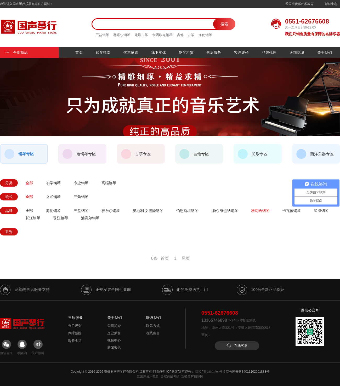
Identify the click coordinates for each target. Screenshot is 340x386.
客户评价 (241, 52)
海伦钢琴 (205, 35)
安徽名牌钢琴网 (192, 376)
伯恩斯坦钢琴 (187, 211)
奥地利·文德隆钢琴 (148, 211)
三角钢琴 (81, 197)
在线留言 (153, 333)
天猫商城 (297, 52)
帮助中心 (331, 4)
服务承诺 (75, 340)
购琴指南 (103, 52)
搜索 (224, 24)
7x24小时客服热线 (228, 320)
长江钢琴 (33, 218)
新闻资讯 (114, 348)
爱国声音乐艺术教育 (299, 4)
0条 (154, 258)
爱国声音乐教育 (148, 376)
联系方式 (153, 326)
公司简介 (114, 326)
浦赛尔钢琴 (90, 218)
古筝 (191, 35)
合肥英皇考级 (170, 376)
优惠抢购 (130, 52)
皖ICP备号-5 (210, 371)
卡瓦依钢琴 (291, 211)
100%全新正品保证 (261, 290)
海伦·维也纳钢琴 (224, 211)
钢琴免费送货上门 (185, 290)
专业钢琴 (81, 183)
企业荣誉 (114, 333)
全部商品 (16, 52)
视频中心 (114, 340)
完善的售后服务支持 (25, 290)
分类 (9, 183)
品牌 (9, 211)
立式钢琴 (53, 197)
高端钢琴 (108, 183)
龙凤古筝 (141, 35)
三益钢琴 (102, 35)
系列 (9, 232)
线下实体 (158, 52)
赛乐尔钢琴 (121, 35)
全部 (29, 183)
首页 (79, 52)
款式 (9, 197)
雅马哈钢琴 (260, 211)
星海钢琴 (321, 211)
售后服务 (213, 52)
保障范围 (75, 333)
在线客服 (237, 345)
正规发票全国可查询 (106, 290)
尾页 (186, 258)
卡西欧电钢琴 (162, 35)
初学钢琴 (53, 183)
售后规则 (75, 326)
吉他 (180, 35)
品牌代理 (269, 52)
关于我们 (324, 52)
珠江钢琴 (60, 218)
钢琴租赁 (186, 52)
